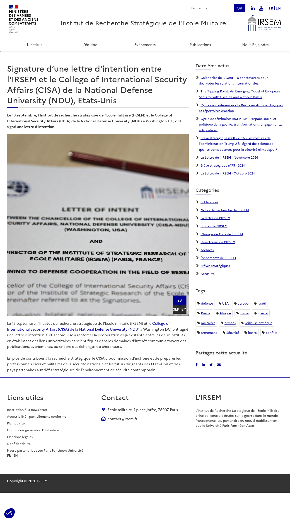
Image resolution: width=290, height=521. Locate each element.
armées (230, 351)
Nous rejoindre (255, 44)
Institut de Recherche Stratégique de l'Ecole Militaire (143, 22)
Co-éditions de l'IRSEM (218, 270)
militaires (208, 351)
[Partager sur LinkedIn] (272, 57)
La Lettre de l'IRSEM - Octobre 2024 (228, 201)
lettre (252, 360)
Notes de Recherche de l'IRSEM (225, 238)
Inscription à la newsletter (27, 438)
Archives (207, 278)
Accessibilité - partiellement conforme (36, 444)
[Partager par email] (279, 57)
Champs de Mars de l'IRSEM (222, 262)
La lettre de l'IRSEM (215, 246)
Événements (145, 44)
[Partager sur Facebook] (264, 57)
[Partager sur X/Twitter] (211, 392)
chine (244, 341)
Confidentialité (19, 472)
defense (207, 331)
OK (239, 7)
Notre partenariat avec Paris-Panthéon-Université (45, 478)
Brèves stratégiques (215, 294)
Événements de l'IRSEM (218, 286)
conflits (271, 360)
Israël (262, 331)
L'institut (34, 44)
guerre (263, 341)
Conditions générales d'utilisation (33, 458)
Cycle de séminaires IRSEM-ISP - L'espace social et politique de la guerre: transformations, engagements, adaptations (240, 152)
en (278, 8)
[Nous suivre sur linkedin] (253, 8)
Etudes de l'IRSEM (214, 254)
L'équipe (89, 44)
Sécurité (232, 360)
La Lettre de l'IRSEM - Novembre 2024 (229, 185)
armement (209, 360)
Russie (205, 341)
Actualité (208, 302)
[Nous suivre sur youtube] (261, 8)
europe (243, 331)
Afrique (225, 341)
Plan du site (16, 451)
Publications (200, 44)
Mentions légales (20, 465)
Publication (209, 230)
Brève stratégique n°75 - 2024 (223, 193)
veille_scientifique (258, 351)
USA (225, 331)
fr (271, 8)
